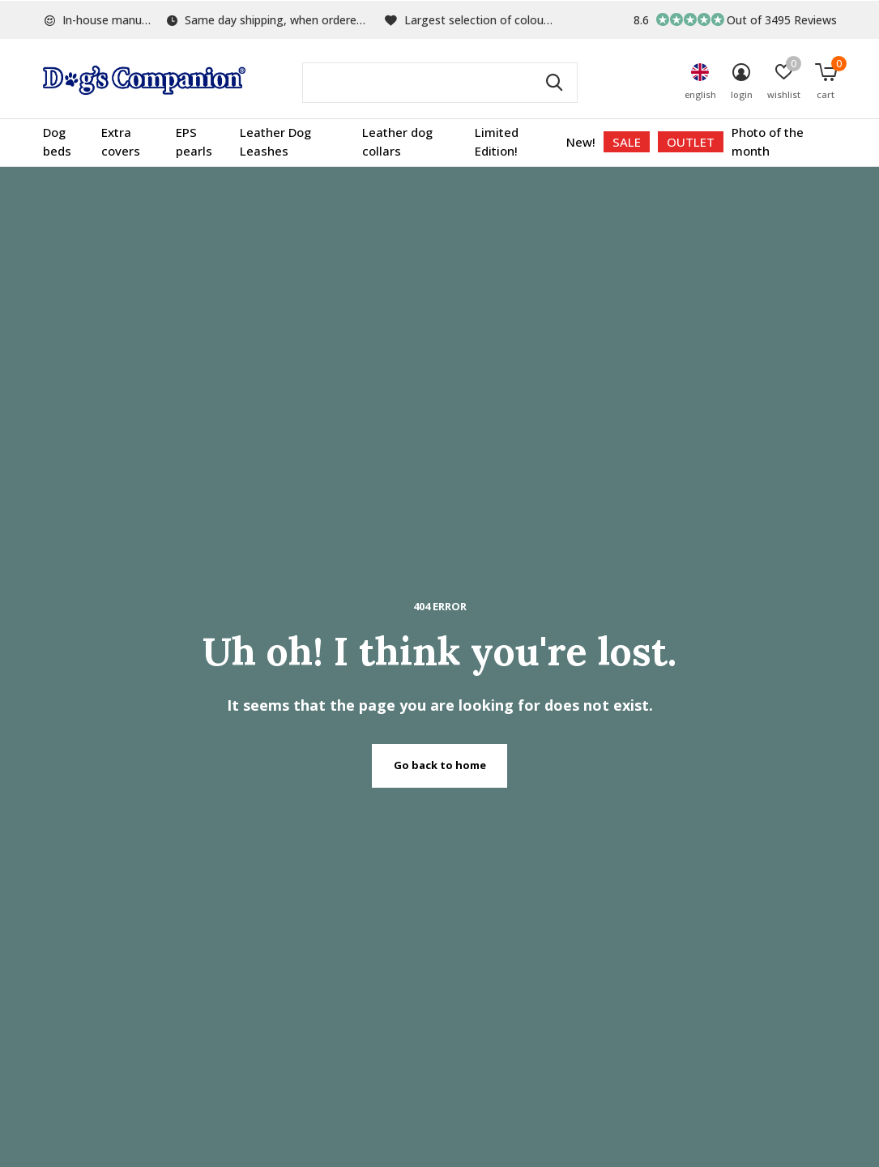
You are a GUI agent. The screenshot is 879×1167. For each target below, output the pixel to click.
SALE (626, 142)
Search (555, 82)
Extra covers (120, 141)
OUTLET (691, 142)
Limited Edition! (496, 141)
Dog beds (57, 141)
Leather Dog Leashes (275, 141)
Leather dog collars (397, 141)
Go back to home (440, 765)
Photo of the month (768, 141)
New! (580, 142)
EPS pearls (194, 141)
